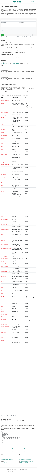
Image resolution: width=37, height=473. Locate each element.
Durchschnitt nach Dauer (4, 77)
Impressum (9, 469)
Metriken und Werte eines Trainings (9, 84)
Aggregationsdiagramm (5, 63)
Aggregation (3, 60)
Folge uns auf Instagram (23, 462)
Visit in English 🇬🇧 (3, 470)
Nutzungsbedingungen (22, 469)
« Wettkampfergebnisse (18, 447)
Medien (13, 471)
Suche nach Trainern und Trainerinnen (7, 463)
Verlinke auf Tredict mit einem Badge (25, 459)
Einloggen (33, 1)
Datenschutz (14, 469)
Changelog (9, 471)
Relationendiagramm (15, 63)
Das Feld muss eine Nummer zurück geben (7, 54)
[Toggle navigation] (2, 2)
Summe (2, 65)
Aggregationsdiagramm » (18, 450)
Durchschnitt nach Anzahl (4, 70)
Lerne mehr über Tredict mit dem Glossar (7, 455)
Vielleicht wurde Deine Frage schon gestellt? (8, 459)
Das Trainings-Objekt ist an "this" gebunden (7, 42)
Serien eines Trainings (6, 419)
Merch (16, 471)
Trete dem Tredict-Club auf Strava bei (26, 461)
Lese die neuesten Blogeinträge (24, 455)
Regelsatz (3, 40)
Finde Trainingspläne (4, 462)
